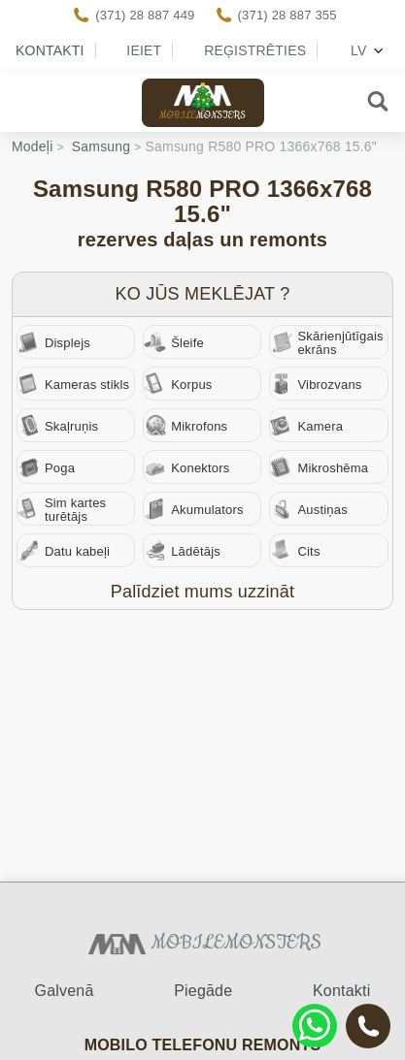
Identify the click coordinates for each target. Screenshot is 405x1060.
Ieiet (143, 50)
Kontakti (50, 50)
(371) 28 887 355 (287, 15)
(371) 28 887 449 (144, 15)
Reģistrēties (255, 50)
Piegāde (203, 990)
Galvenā (64, 990)
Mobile (202, 116)
